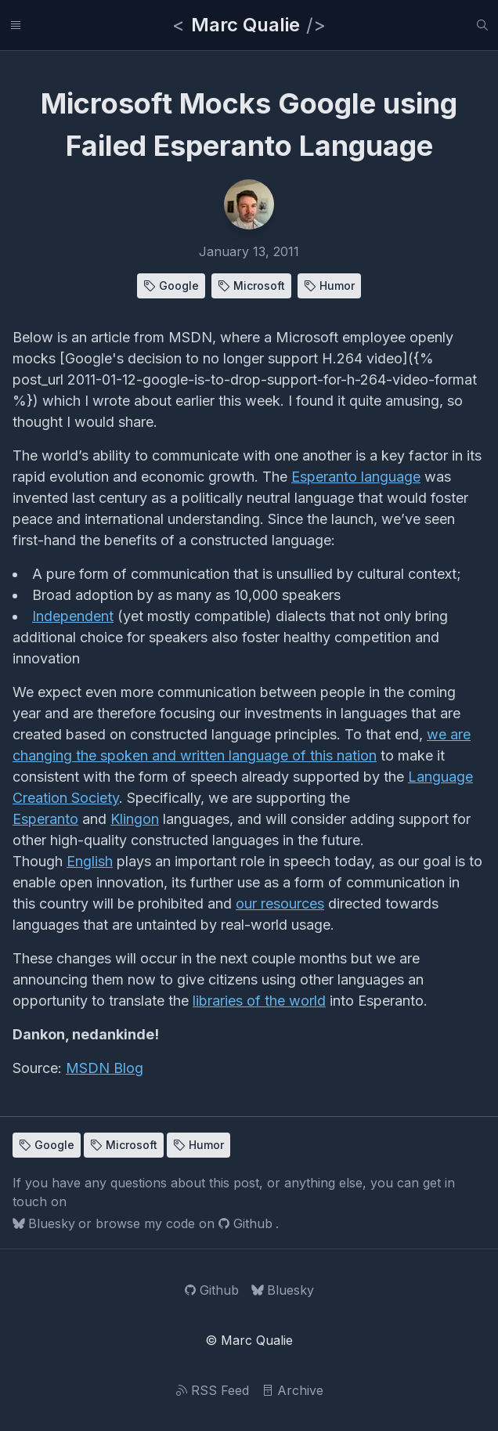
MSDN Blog (104, 1068)
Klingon (134, 819)
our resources (280, 903)
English (90, 861)
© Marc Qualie (249, 1340)
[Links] (15, 25)
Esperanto (45, 819)
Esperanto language (355, 476)
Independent (73, 616)
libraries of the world (259, 1000)
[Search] (482, 25)
